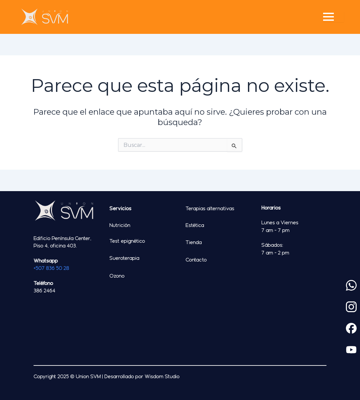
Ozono (116, 276)
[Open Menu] (333, 16)
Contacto (196, 259)
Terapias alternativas (210, 208)
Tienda (194, 242)
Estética (195, 225)
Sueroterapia (124, 258)
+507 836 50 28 (51, 268)
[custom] (351, 285)
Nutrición (119, 225)
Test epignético (127, 241)
